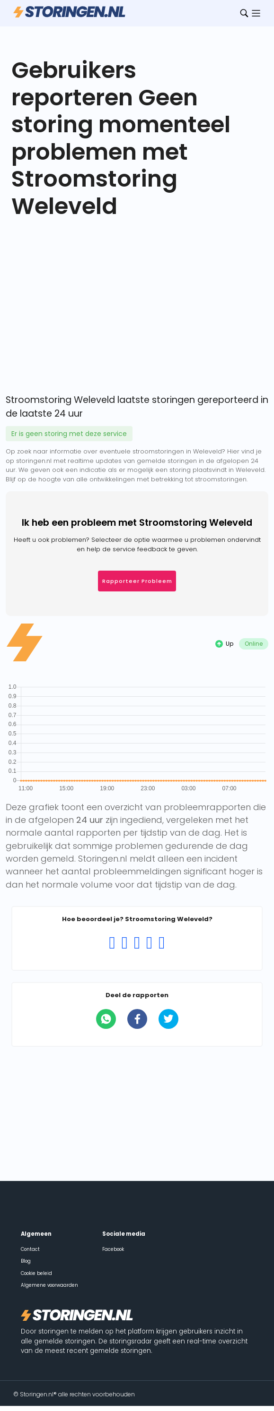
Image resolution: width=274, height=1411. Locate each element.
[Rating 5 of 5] (162, 942)
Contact (30, 1249)
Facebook (113, 1249)
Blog (26, 1261)
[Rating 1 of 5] (112, 942)
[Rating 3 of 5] (137, 942)
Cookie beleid (36, 1273)
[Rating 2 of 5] (124, 942)
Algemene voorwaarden (49, 1285)
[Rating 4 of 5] (149, 942)
